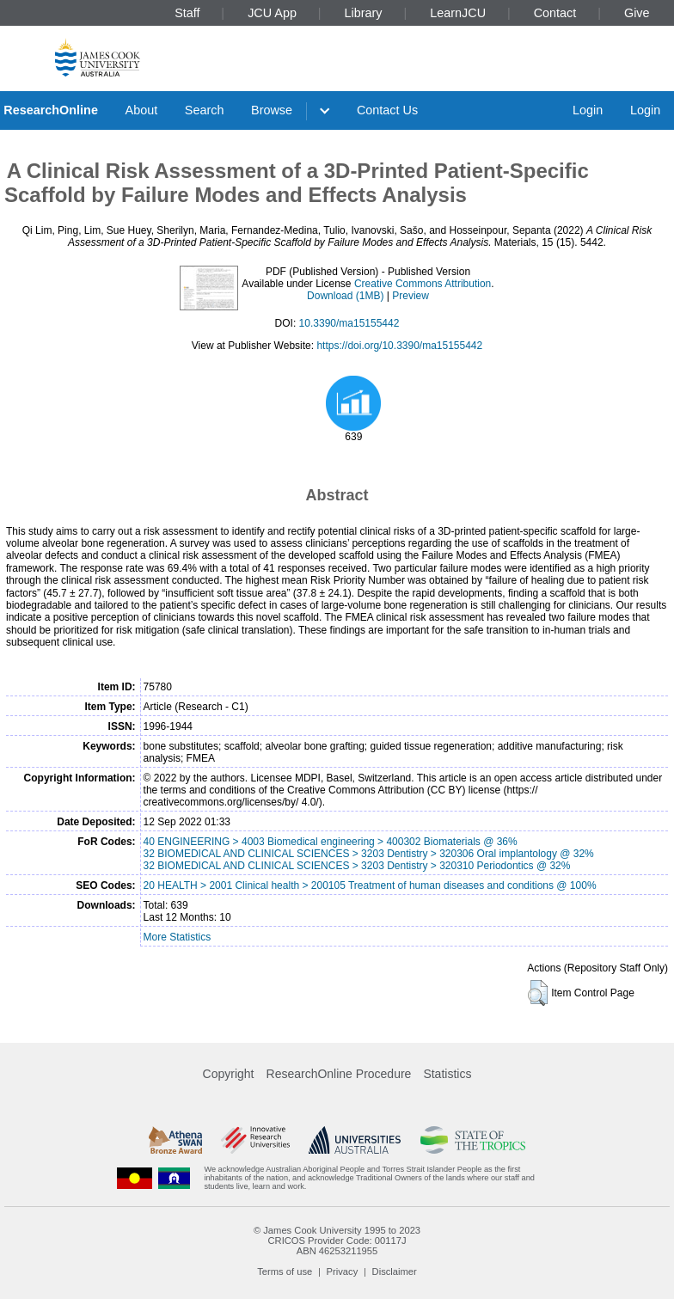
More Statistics (177, 937)
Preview (410, 296)
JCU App (272, 13)
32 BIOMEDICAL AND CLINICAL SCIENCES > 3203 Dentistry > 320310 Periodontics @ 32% (357, 866)
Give (637, 13)
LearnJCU (458, 13)
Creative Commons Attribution (422, 284)
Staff (187, 13)
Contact (555, 13)
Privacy (342, 1271)
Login (588, 110)
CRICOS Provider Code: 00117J (336, 1240)
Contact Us (387, 110)
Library (364, 13)
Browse (271, 110)
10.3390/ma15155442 (349, 323)
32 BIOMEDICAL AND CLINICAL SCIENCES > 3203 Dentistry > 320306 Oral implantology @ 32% (369, 854)
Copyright (228, 1074)
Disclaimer (394, 1271)
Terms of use (284, 1271)
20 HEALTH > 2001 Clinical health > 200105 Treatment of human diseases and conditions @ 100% (370, 885)
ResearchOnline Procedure (339, 1074)
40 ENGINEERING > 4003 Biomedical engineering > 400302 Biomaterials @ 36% (331, 842)
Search (204, 110)
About (142, 110)
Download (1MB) (345, 296)
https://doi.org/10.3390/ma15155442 (399, 346)
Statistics (447, 1074)
